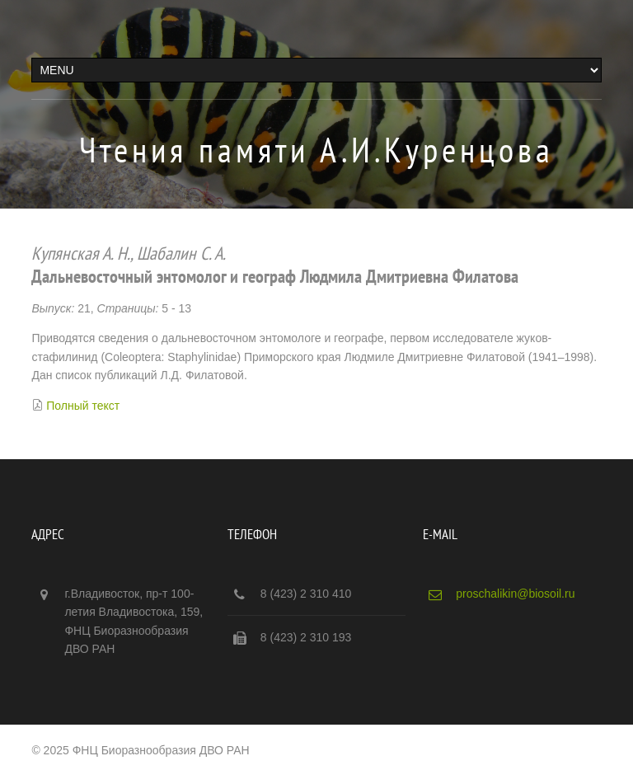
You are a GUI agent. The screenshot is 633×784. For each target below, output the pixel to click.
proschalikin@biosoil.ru (515, 593)
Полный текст (83, 405)
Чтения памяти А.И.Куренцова (316, 149)
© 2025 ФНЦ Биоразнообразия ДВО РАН (140, 750)
